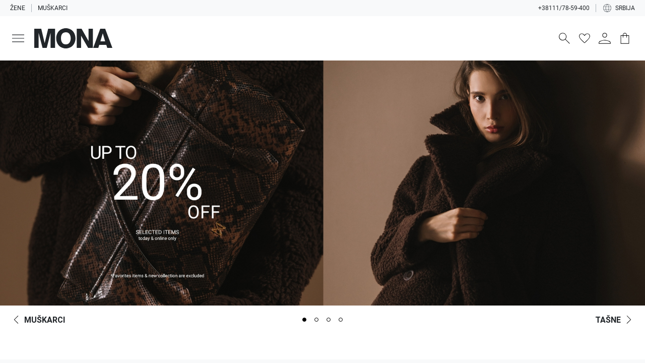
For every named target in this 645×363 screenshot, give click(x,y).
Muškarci (53, 8)
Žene (17, 8)
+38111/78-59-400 (564, 8)
